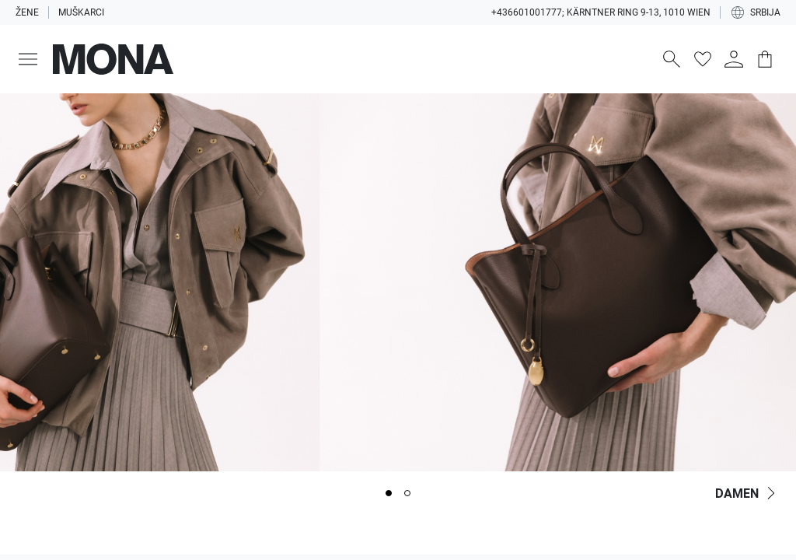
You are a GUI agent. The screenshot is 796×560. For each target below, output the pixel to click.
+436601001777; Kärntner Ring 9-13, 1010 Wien (600, 12)
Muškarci (81, 12)
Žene (27, 12)
